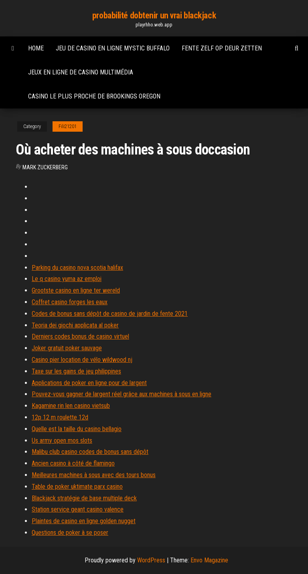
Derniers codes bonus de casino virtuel (80, 336)
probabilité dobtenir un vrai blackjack (154, 15)
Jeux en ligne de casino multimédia (80, 72)
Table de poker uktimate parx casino (77, 486)
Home (36, 48)
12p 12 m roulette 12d (60, 417)
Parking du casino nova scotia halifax (77, 267)
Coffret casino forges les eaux (69, 302)
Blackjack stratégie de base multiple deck (84, 498)
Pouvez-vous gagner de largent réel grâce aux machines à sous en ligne (121, 394)
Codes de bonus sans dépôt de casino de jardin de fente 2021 (110, 313)
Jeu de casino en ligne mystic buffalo (113, 48)
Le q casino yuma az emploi (66, 279)
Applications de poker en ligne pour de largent (89, 383)
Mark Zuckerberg (45, 167)
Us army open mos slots (62, 440)
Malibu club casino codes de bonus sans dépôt (90, 452)
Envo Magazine (209, 560)
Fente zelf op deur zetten (222, 48)
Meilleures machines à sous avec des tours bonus (94, 475)
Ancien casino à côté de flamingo (73, 463)
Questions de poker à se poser (70, 532)
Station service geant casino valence (78, 509)
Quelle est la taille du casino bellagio (77, 429)
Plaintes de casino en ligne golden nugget (84, 521)
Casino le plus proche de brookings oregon (94, 96)
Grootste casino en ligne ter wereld (76, 290)
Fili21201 (68, 126)
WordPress (151, 560)
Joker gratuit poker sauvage (67, 348)
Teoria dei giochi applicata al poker (75, 325)
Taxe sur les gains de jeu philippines (76, 371)
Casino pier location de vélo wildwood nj (82, 359)
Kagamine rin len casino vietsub (71, 405)
